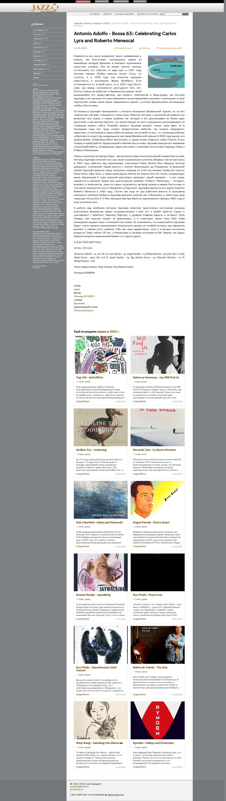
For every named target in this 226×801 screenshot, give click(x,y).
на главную (95, 14)
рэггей (49, 251)
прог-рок (37, 250)
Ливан (41, 186)
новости (107, 14)
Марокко (36, 190)
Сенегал (36, 199)
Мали (54, 188)
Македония (37, 188)
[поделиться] (123, 48)
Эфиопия (53, 212)
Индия (52, 176)
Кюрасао (42, 215)
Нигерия (36, 192)
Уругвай (54, 206)
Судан (44, 201)
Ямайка (36, 213)
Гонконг (36, 172)
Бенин (42, 165)
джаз (40, 85)
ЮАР (59, 212)
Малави (36, 224)
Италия (52, 179)
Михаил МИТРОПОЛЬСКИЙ (47, 129)
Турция (48, 204)
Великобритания (48, 167)
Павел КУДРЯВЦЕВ (40, 139)
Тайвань (36, 203)
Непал (60, 190)
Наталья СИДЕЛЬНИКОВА (43, 134)
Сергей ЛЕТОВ (51, 143)
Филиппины (46, 228)
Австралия (37, 159)
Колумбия (58, 183)
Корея (35, 185)
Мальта (61, 215)
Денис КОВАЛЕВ (49, 114)
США (50, 201)
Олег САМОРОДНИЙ (54, 136)
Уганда (55, 204)
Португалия (57, 195)
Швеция (57, 210)
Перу (42, 195)
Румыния (54, 197)
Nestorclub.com (116, 794)
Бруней (44, 219)
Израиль (45, 176)
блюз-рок (55, 237)
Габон (42, 170)
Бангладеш (48, 163)
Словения (37, 201)
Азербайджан (56, 159)
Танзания (37, 228)
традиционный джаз (47, 255)
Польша (48, 195)
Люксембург (56, 186)
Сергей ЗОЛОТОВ (40, 141)
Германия (60, 170)
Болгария (50, 165)
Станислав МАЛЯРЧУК (42, 145)
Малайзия (47, 188)
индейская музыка (48, 242)
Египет (60, 221)
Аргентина (43, 161)
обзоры (40, 38)
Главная (78, 23)
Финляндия (37, 208)
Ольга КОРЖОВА (57, 138)
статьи (39, 34)
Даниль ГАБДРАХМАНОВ (54, 152)
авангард (37, 233)
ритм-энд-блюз (39, 251)
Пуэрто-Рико (38, 197)
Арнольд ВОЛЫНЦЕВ (50, 105)
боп (34, 239)
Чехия (35, 210)
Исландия (37, 179)
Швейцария (48, 210)
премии (39, 56)
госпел (52, 241)
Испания (45, 179)
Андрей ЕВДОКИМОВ (42, 100)
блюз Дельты (45, 237)
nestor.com (83, 1)
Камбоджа (52, 181)
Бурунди (36, 167)
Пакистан (60, 194)
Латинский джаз (44, 239)
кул (61, 237)
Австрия (45, 159)
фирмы (39, 73)
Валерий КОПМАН (52, 109)
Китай (50, 183)
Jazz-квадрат (47, 11)
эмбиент (50, 260)
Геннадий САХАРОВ (50, 112)
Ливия (60, 222)
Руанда (36, 226)
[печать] (144, 48)
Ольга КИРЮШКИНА (41, 138)
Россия (47, 197)
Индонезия (37, 177)
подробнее (82, 401)
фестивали (41, 69)
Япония (55, 228)
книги (38, 43)
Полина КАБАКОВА (56, 139)
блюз (35, 85)
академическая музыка (51, 233)
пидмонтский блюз (41, 248)
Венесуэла (37, 168)
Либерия (53, 222)
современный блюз (46, 253)
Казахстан (43, 181)
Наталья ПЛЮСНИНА (52, 132)
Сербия (43, 199)
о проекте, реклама (124, 14)
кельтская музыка (57, 248)
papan (35, 91)
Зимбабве (37, 176)
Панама (36, 195)
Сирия (42, 226)
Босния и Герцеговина (49, 213)
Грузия (49, 172)
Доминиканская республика (44, 174)
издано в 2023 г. (102, 23)
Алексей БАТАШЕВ (47, 94)
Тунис (60, 203)
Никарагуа (56, 192)
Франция (47, 208)
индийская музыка (46, 244)
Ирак (45, 177)
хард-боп (37, 259)
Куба (51, 185)
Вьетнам (36, 170)
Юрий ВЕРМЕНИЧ (53, 148)
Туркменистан (38, 204)
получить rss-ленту (147, 14)
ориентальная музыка (42, 246)
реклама (36, 268)
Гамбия (36, 221)
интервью (41, 30)
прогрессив (56, 250)
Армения (52, 161)
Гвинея (42, 221)
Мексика (44, 190)
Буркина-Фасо (54, 219)
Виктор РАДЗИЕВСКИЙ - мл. (44, 110)
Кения (61, 213)
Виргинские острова (50, 168)
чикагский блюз (39, 260)
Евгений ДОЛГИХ (52, 118)
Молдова (53, 190)
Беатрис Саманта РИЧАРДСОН (44, 108)
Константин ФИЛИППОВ (43, 121)
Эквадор (36, 212)
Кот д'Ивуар (44, 222)
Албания (46, 217)
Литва (47, 186)
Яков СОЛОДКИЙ (53, 154)
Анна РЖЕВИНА (48, 103)
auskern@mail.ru (79, 786)
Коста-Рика (43, 185)
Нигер (61, 224)
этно (45, 85)
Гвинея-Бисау (51, 221)
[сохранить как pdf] (169, 48)
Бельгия (36, 165)
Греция (43, 172)
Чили (40, 210)
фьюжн (57, 257)
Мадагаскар (51, 215)
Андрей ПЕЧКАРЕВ (49, 101)
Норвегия (51, 194)
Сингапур (51, 199)
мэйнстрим (44, 241)
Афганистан (38, 163)
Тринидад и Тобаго (48, 203)
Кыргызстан (59, 185)
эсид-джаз (59, 260)
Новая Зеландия (39, 194)
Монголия (54, 224)
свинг (55, 251)
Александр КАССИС (41, 92)
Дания (56, 172)
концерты (41, 60)
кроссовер (46, 250)
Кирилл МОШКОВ (47, 120)
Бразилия (59, 165)
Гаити (53, 170)
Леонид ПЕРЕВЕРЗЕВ (41, 125)
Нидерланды (45, 192)
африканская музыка (41, 235)
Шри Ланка (37, 217)
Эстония (44, 212)
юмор (36, 77)
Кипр (35, 215)
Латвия (35, 186)
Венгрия (59, 167)
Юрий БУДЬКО (39, 148)
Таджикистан (51, 226)
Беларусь (57, 163)
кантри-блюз (57, 246)
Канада (44, 183)
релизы (39, 51)
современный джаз (41, 262)
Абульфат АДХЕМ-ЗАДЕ (49, 91)
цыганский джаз (49, 259)
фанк (42, 257)
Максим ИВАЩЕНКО (47, 127)
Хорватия (55, 208)
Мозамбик (44, 224)
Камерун (36, 183)
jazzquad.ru (76, 789)
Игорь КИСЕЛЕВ (39, 154)
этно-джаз (54, 262)
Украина (46, 206)
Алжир (35, 161)
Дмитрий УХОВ (54, 116)
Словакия (60, 199)
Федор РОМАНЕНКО (54, 147)
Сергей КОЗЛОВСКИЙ (43, 142)
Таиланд (56, 201)
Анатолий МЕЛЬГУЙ (54, 98)
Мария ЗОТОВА (47, 129)
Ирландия (57, 177)
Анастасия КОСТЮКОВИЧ (43, 97)
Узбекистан (37, 206)
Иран (50, 177)
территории (41, 64)
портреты (41, 47)
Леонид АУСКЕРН (52, 123)
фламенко (49, 257)
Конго (35, 222)
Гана (48, 170)
